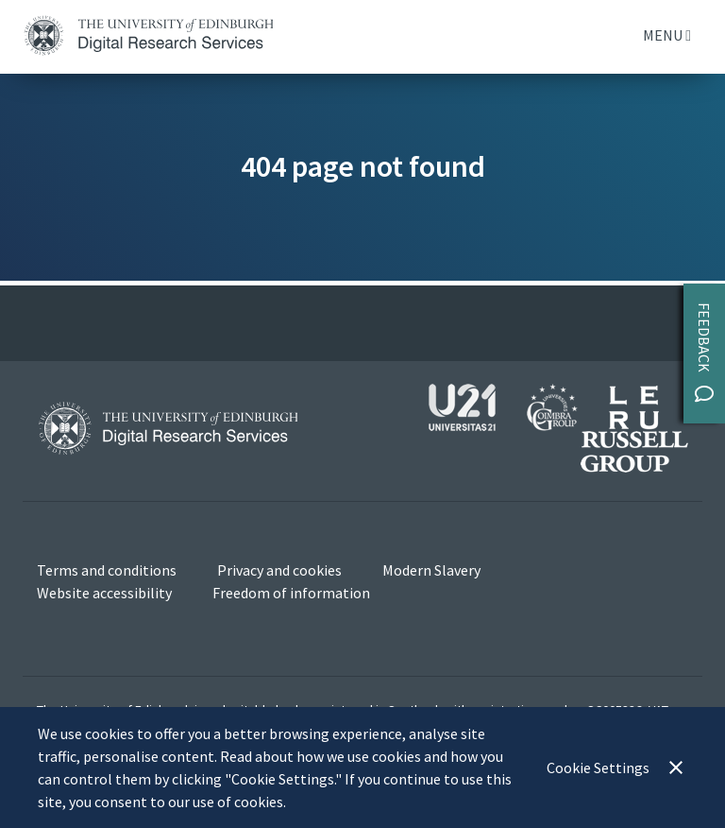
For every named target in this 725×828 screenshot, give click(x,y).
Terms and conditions (107, 570)
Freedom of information (291, 592)
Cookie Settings (598, 767)
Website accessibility (104, 592)
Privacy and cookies (279, 570)
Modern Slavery (431, 570)
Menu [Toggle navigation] (667, 35)
